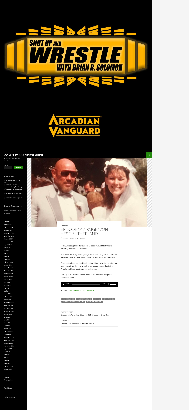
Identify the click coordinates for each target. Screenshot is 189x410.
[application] (89, 284)
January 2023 (8, 334)
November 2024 (9, 271)
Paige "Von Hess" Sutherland (73, 302)
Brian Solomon (68, 299)
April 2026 (7, 221)
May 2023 (7, 323)
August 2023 (8, 314)
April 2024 (7, 291)
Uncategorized (8, 380)
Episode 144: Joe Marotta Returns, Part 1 (89, 322)
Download (90, 290)
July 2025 (7, 248)
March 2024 (7, 294)
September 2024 (9, 276)
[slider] (86, 284)
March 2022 (7, 363)
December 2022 (9, 337)
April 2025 (7, 256)
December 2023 (9, 302)
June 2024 (7, 285)
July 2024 (7, 282)
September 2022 (9, 346)
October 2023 (8, 308)
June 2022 (7, 355)
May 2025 (7, 253)
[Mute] (108, 284)
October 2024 (8, 274)
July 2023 (7, 317)
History (97, 299)
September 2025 (9, 242)
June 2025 (7, 250)
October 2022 (8, 343)
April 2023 (7, 326)
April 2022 (7, 360)
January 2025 (8, 265)
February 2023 (8, 331)
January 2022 (8, 369)
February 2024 (8, 297)
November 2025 (9, 236)
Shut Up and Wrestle (94, 302)
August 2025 (8, 245)
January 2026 (8, 230)
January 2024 (8, 300)
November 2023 (9, 305)
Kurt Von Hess (109, 299)
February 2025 (8, 262)
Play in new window (76, 290)
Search (6, 165)
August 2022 (8, 349)
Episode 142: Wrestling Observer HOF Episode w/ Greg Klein (89, 313)
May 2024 (7, 288)
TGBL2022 (82, 238)
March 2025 (7, 259)
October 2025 (8, 239)
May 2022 (7, 357)
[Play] (64, 284)
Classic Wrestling (84, 299)
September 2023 (9, 311)
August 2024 (8, 279)
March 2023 (7, 328)
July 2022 (7, 352)
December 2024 (9, 268)
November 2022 (9, 340)
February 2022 (8, 366)
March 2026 (7, 224)
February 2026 (8, 227)
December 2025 (9, 233)
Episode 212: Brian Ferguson (13, 198)
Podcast (64, 225)
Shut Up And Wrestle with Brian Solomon (24, 154)
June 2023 (7, 320)
